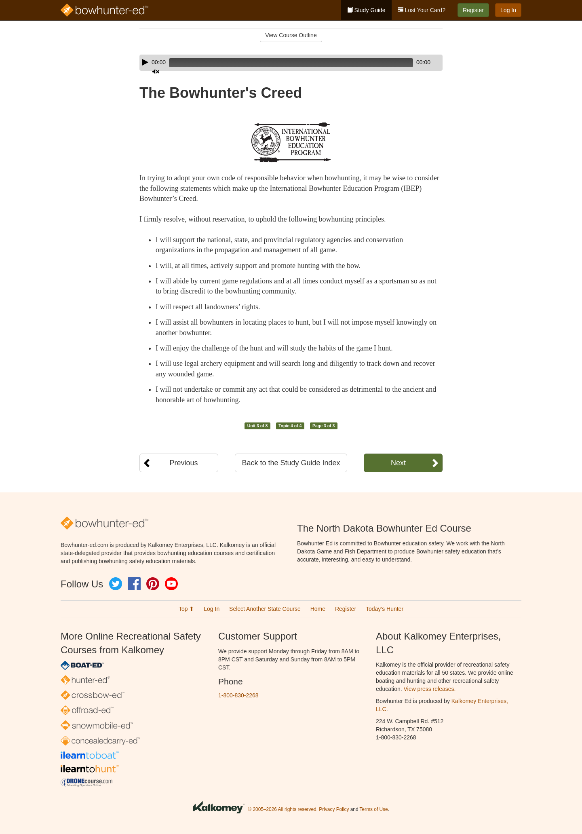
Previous (183, 463)
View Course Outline (290, 35)
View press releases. (430, 689)
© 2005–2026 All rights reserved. (283, 809)
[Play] (145, 62)
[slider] (279, 62)
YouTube (171, 583)
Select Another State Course (265, 609)
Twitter (115, 583)
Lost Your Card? (421, 10)
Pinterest (152, 583)
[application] (291, 63)
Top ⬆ (186, 609)
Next (398, 463)
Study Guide (366, 10)
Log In (508, 10)
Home (317, 609)
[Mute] (414, 62)
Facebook (134, 583)
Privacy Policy (334, 809)
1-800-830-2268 (238, 695)
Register (473, 10)
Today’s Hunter (384, 609)
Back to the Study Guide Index (291, 463)
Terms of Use (374, 809)
